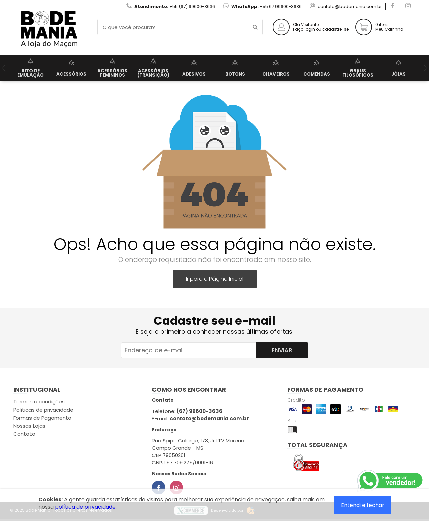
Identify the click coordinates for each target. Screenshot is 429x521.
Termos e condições (39, 401)
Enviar (282, 350)
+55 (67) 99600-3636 (192, 6)
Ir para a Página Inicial (214, 279)
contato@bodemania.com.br (350, 6)
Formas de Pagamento (42, 417)
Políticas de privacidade (43, 409)
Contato (24, 433)
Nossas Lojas (29, 425)
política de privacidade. (86, 507)
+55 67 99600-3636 (281, 6)
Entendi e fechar (362, 505)
